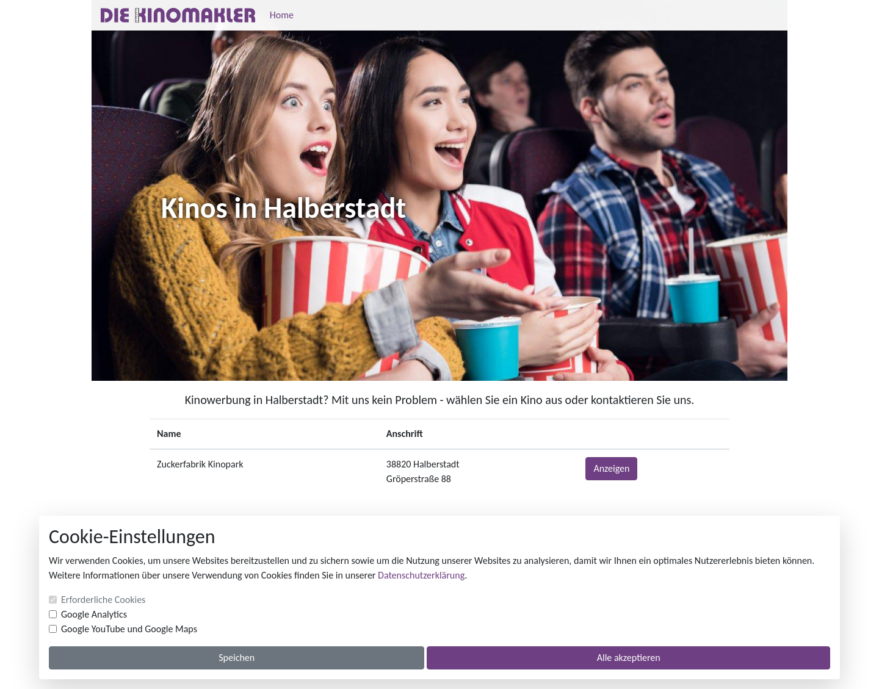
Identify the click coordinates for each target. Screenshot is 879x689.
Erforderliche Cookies (103, 599)
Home (282, 15)
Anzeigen (611, 468)
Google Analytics (94, 614)
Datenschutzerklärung (421, 575)
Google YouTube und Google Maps (129, 629)
